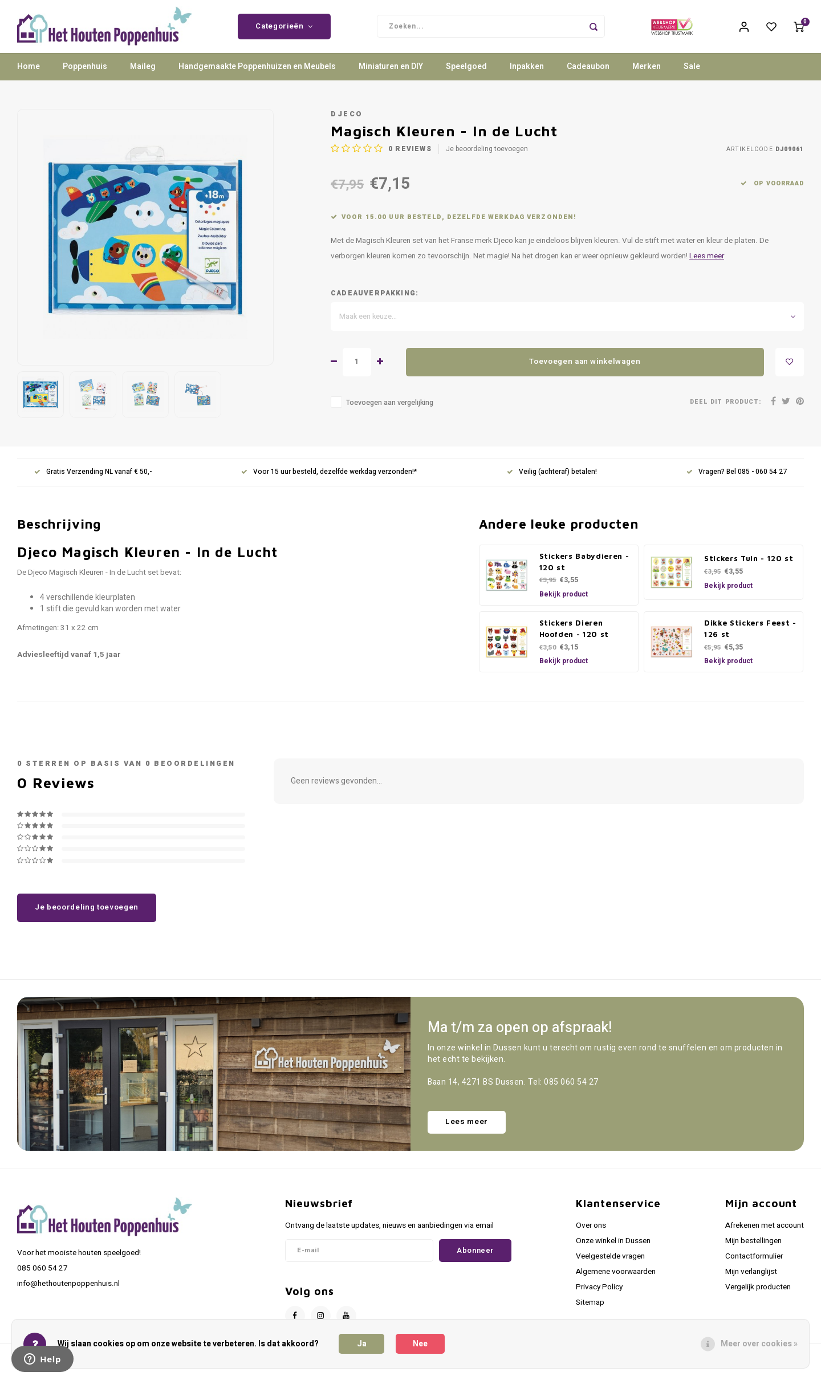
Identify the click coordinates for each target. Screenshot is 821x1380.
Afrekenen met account (764, 1235)
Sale (692, 77)
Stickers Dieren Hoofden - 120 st (574, 638)
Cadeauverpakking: (374, 303)
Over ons (591, 1235)
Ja (362, 1344)
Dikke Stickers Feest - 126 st (750, 638)
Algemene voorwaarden (616, 1282)
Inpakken (527, 77)
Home (28, 77)
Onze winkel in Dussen (613, 1250)
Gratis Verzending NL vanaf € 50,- (93, 482)
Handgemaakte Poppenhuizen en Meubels (257, 77)
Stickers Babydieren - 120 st (584, 571)
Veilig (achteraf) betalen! (552, 482)
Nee (420, 1344)
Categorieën (284, 31)
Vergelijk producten (758, 1297)
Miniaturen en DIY (391, 77)
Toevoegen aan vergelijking (389, 412)
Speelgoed (466, 77)
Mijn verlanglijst (751, 1282)
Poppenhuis (85, 77)
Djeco (347, 124)
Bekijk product (563, 604)
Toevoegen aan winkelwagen (585, 372)
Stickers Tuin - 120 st (749, 568)
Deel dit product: (725, 412)
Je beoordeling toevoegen (487, 159)
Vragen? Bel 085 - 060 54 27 (736, 482)
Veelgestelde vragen (610, 1266)
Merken (646, 77)
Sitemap (590, 1312)
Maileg (143, 77)
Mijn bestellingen (753, 1250)
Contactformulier (754, 1266)
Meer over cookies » (759, 1344)
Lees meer (706, 266)
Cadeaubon (588, 77)
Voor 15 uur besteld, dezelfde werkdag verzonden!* (329, 482)
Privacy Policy (599, 1297)
